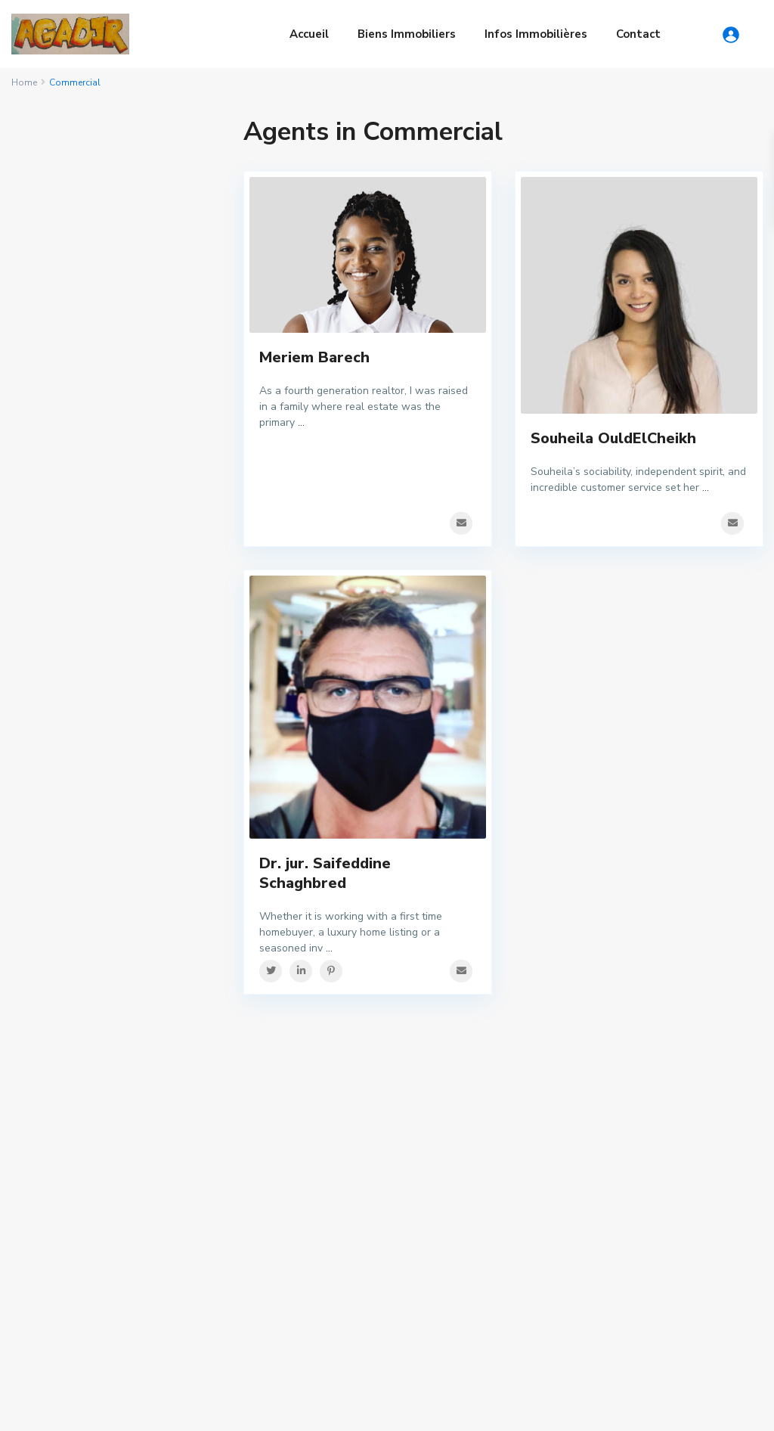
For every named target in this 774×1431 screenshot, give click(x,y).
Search (669, 1167)
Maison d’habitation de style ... (511, 1127)
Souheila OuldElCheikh (613, 438)
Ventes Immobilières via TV (294, 1215)
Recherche (116, 735)
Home (24, 82)
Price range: (62, 665)
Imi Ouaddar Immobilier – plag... (518, 1243)
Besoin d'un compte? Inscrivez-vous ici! (114, 318)
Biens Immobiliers (407, 34)
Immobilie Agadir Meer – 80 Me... (513, 1189)
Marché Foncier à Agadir (99, 1301)
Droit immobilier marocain (104, 1160)
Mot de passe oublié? (82, 343)
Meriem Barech (314, 357)
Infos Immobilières (536, 34)
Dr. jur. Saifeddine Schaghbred (325, 883)
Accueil (309, 34)
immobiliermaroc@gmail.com (297, 1115)
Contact (638, 34)
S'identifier (116, 270)
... (301, 422)
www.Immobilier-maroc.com (295, 1138)
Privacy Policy (557, 1408)
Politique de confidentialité (675, 1408)
